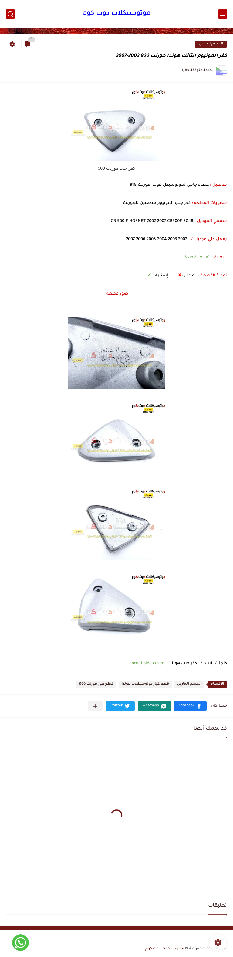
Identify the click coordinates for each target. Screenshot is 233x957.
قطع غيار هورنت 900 (96, 684)
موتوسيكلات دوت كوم (117, 14)
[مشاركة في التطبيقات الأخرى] (95, 706)
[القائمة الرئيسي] (222, 14)
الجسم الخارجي (211, 44)
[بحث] (10, 14)
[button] (190, 706)
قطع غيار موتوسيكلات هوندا (145, 684)
